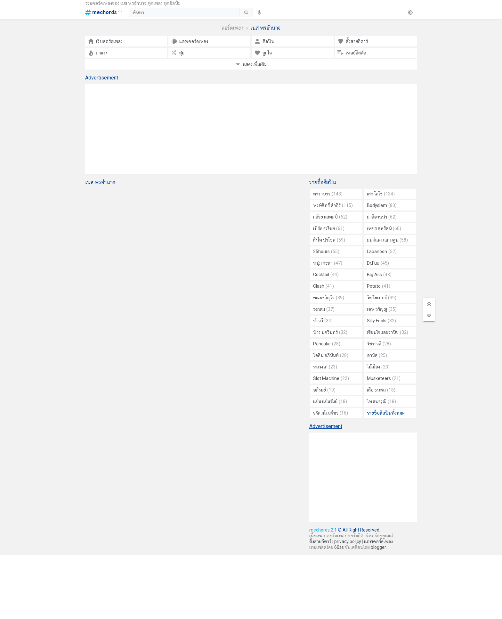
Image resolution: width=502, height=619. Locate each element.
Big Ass (379, 274)
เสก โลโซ (381, 194)
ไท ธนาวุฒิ (381, 401)
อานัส (377, 355)
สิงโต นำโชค (329, 240)
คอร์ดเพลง (233, 28)
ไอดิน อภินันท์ (330, 355)
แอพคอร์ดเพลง (378, 541)
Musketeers (384, 378)
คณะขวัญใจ (328, 298)
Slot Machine (331, 378)
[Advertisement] (251, 129)
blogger (378, 547)
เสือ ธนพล (381, 390)
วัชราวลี (379, 344)
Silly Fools (381, 321)
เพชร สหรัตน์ (384, 228)
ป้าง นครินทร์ (330, 332)
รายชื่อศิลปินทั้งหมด (386, 413)
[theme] (410, 12)
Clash (323, 286)
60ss (339, 547)
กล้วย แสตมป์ (330, 217)
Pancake (326, 344)
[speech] (259, 12)
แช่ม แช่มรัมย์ (330, 401)
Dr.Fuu (378, 263)
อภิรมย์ (324, 390)
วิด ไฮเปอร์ (381, 298)
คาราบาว (328, 194)
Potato (378, 286)
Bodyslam (382, 205)
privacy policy (347, 541)
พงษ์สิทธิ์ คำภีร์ (333, 205)
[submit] (246, 12)
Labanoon (382, 251)
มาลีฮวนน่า (382, 217)
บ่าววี (323, 321)
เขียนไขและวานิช (387, 332)
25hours (326, 251)
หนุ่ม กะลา (327, 263)
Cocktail (326, 274)
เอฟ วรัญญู (382, 309)
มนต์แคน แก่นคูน (387, 240)
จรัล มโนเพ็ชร (330, 413)
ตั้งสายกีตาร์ (320, 541)
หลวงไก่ (325, 367)
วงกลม (324, 309)
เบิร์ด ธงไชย (328, 228)
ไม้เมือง (378, 367)
